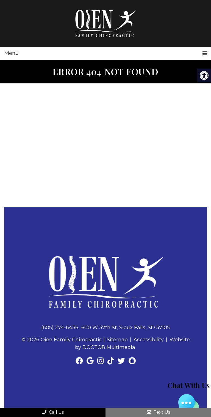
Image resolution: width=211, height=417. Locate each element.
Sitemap (117, 340)
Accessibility (149, 340)
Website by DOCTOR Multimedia (132, 344)
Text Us (158, 412)
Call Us (53, 412)
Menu (11, 53)
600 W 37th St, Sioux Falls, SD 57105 (125, 328)
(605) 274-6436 (59, 328)
